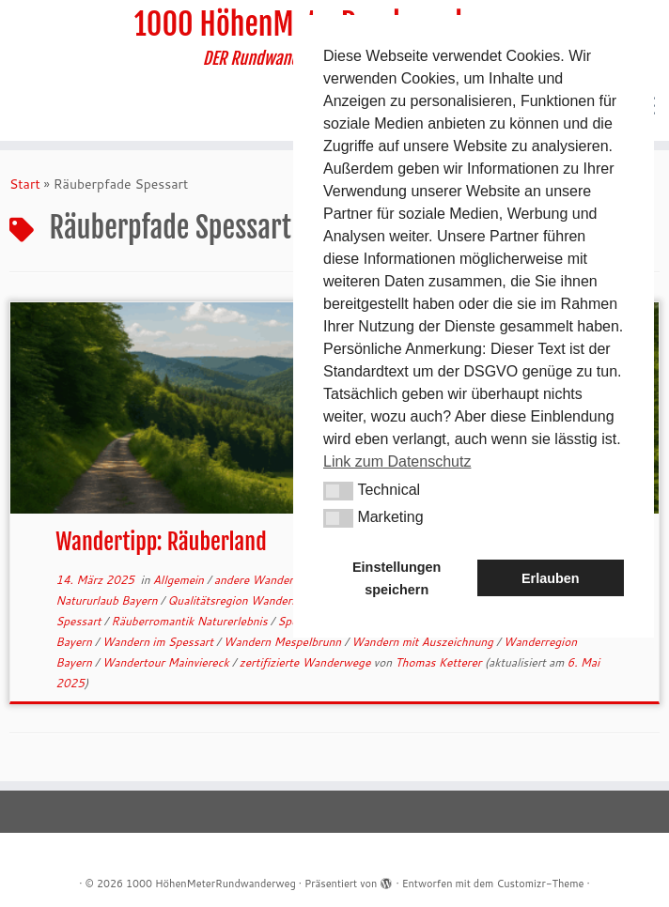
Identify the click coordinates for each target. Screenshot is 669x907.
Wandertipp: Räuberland (160, 542)
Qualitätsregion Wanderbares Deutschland (278, 600)
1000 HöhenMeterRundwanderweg (211, 883)
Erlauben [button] (550, 578)
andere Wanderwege (269, 580)
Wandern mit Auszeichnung (423, 642)
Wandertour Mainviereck (167, 662)
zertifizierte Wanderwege (307, 662)
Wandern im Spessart (159, 642)
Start (24, 184)
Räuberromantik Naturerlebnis (190, 621)
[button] (338, 491)
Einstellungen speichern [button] (396, 578)
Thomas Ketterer (438, 662)
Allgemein (180, 580)
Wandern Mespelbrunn (284, 642)
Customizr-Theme (539, 883)
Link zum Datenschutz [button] (397, 461)
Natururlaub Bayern (108, 600)
